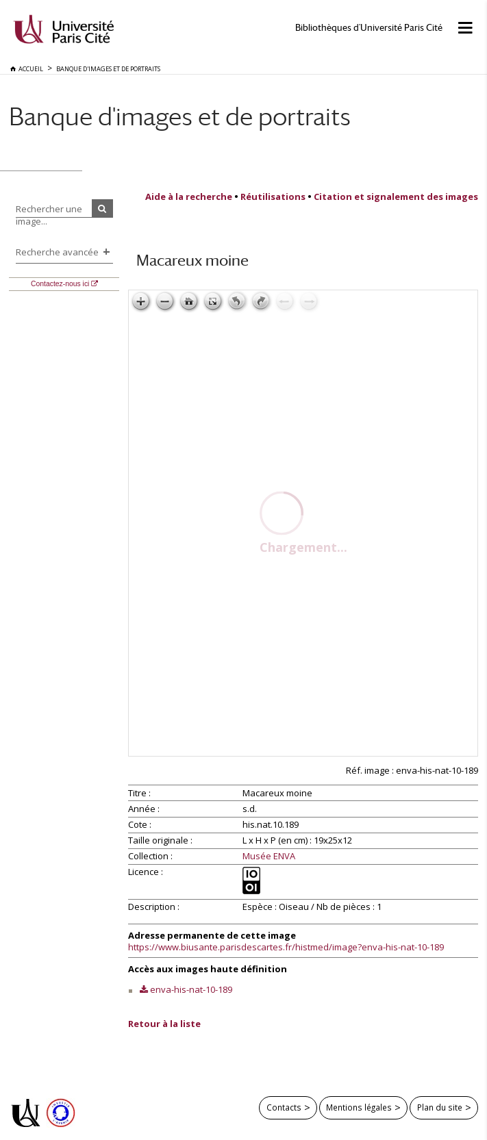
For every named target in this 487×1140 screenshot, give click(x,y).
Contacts (283, 1107)
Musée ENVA (268, 856)
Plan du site (439, 1107)
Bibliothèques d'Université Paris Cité (368, 28)
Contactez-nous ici (60, 284)
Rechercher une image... (49, 215)
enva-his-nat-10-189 (191, 989)
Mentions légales (359, 1107)
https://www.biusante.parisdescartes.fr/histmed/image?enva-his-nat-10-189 (286, 947)
